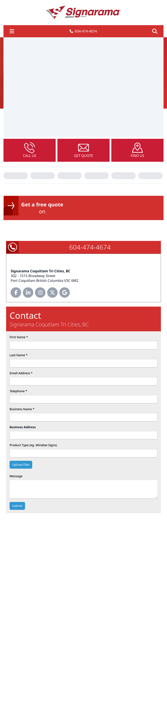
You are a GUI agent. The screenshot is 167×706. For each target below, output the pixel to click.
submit (17, 506)
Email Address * (21, 373)
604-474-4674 (83, 31)
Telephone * (18, 391)
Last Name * (19, 355)
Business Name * (22, 409)
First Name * (19, 337)
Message (16, 476)
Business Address (23, 427)
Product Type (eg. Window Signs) (33, 445)
